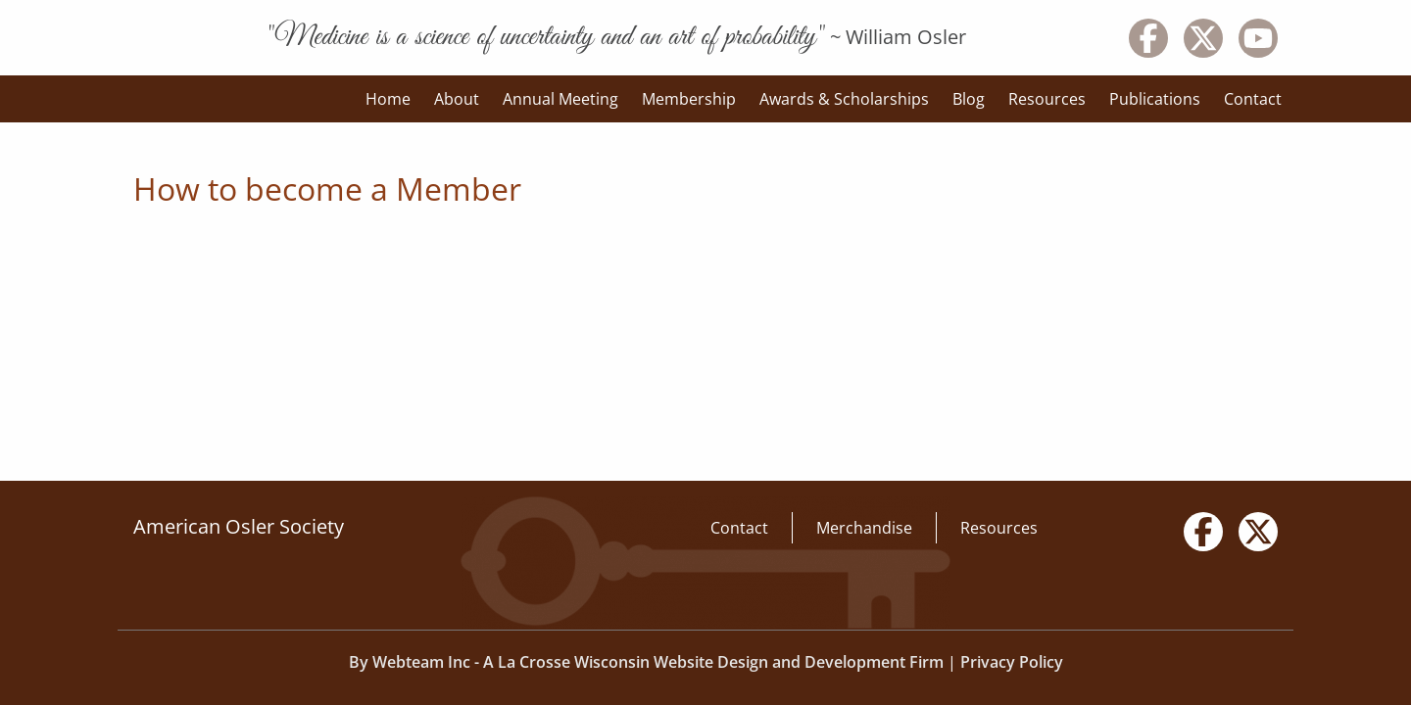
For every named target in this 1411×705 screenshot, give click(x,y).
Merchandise (864, 528)
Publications (1154, 99)
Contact (1253, 99)
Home (388, 99)
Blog (968, 99)
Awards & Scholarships (844, 99)
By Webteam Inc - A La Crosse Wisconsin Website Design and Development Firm (646, 662)
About (456, 99)
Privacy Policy (1011, 662)
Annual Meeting (560, 99)
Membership (689, 99)
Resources (1047, 99)
